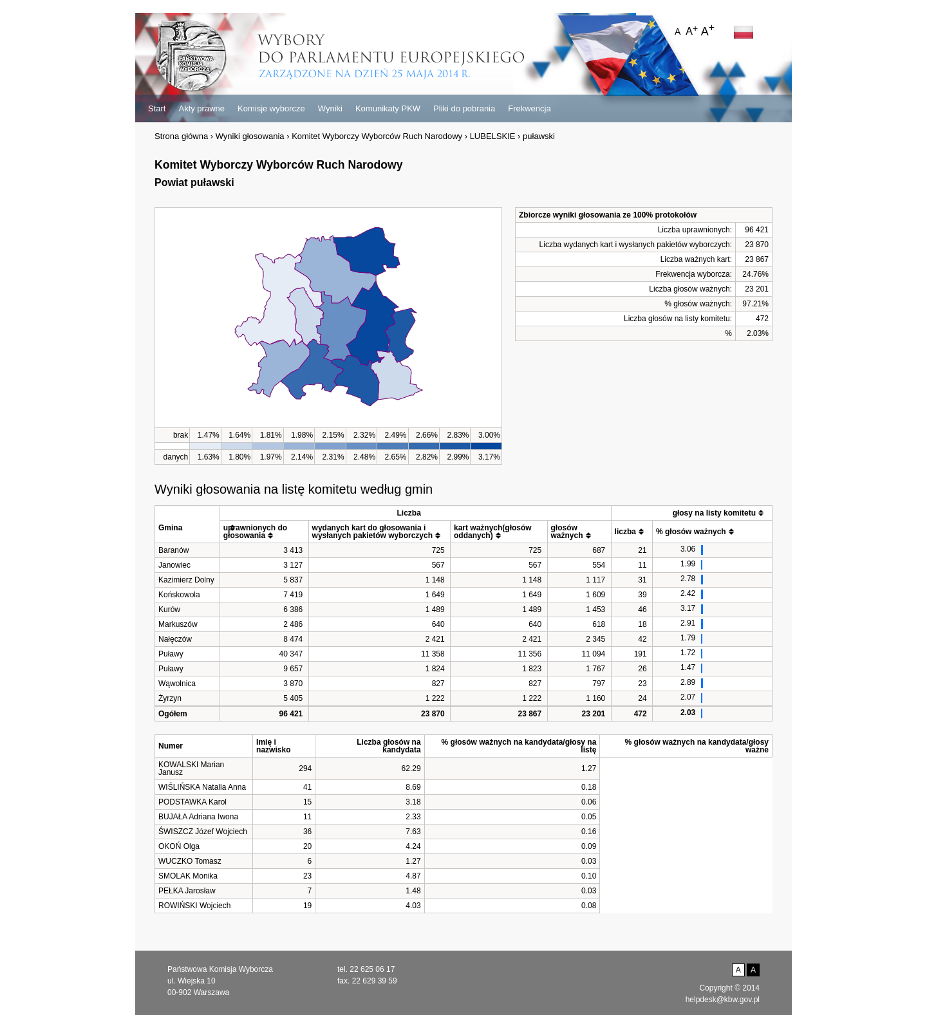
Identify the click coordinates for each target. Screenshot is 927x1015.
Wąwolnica (177, 683)
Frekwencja (529, 108)
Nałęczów (175, 639)
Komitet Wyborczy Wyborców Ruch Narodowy (377, 136)
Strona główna (181, 136)
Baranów (173, 550)
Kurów (169, 609)
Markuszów (178, 624)
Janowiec (174, 565)
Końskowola (179, 594)
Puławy (170, 653)
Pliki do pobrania (464, 108)
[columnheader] (187, 524)
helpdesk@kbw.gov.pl (723, 999)
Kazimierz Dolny (186, 579)
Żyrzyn (170, 698)
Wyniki (330, 108)
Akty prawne (201, 108)
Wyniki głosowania (250, 136)
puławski (539, 136)
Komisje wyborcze (271, 108)
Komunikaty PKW (387, 108)
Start (156, 108)
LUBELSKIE (493, 136)
